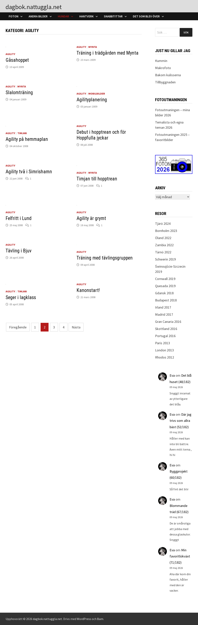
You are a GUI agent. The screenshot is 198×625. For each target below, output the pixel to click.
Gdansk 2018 (164, 293)
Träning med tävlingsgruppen (105, 258)
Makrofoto (163, 68)
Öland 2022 (163, 238)
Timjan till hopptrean (97, 179)
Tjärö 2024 (163, 223)
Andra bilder (38, 16)
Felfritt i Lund (19, 218)
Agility (10, 54)
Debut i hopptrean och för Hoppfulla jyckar (101, 135)
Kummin (161, 60)
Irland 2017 (163, 307)
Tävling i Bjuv (19, 251)
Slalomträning (19, 92)
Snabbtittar (113, 16)
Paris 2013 (162, 343)
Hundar (63, 16)
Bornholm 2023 (166, 230)
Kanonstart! (88, 290)
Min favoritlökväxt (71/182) (180, 556)
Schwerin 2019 (165, 259)
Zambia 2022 (164, 245)
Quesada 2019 (165, 286)
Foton (13, 16)
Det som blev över (146, 16)
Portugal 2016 (165, 336)
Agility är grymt (91, 218)
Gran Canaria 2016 (168, 321)
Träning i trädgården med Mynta (107, 53)
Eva (172, 375)
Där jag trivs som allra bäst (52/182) (180, 420)
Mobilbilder (96, 93)
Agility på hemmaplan (27, 139)
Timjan (22, 133)
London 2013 (164, 350)
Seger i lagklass (21, 297)
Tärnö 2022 (163, 252)
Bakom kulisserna (168, 75)
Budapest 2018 (166, 300)
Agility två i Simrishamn (29, 171)
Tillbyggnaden (165, 82)
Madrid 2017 (164, 314)
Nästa (76, 327)
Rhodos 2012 (164, 357)
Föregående (17, 327)
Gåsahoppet (17, 60)
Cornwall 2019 (165, 279)
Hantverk (86, 16)
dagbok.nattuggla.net (34, 7)
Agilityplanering (92, 99)
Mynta (92, 47)
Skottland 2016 (166, 328)
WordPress (84, 619)
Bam (100, 619)
